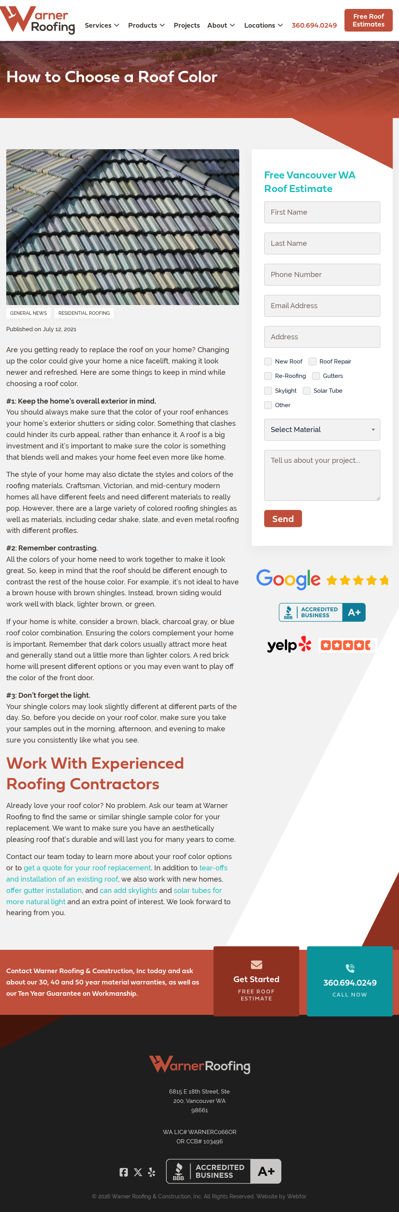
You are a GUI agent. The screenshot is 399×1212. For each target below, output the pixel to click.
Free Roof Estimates (369, 20)
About (217, 25)
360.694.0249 (314, 25)
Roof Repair (335, 361)
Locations (259, 25)
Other (282, 405)
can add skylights (128, 890)
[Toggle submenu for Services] (116, 24)
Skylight (286, 390)
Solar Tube (328, 390)
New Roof (288, 361)
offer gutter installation (44, 890)
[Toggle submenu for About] (232, 24)
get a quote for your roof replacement (87, 868)
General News (28, 313)
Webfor (296, 1196)
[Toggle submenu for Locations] (280, 24)
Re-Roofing (290, 375)
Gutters (333, 375)
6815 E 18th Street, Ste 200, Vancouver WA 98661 (199, 1100)
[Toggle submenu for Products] (162, 24)
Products (142, 25)
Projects (187, 25)
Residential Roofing (84, 313)
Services (98, 25)
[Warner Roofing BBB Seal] (223, 1181)
